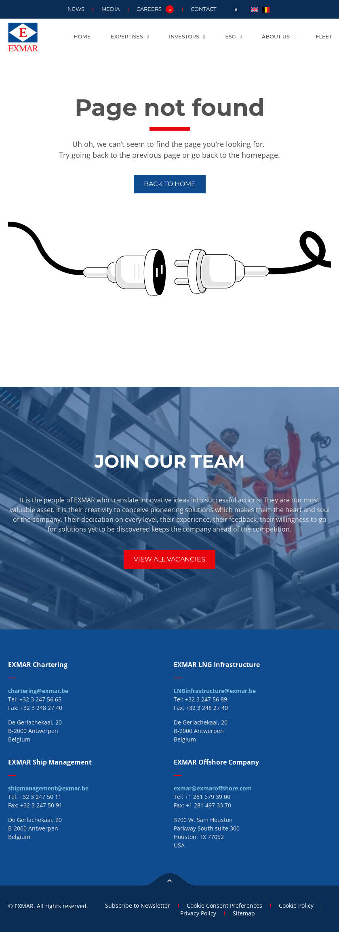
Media (110, 9)
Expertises (130, 37)
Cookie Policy (296, 905)
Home (82, 37)
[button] (236, 10)
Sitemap (244, 913)
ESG (233, 37)
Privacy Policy (198, 913)
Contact (203, 9)
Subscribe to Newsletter (137, 905)
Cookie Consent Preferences (224, 905)
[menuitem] (254, 9)
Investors (187, 37)
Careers (155, 9)
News (75, 9)
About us (278, 37)
